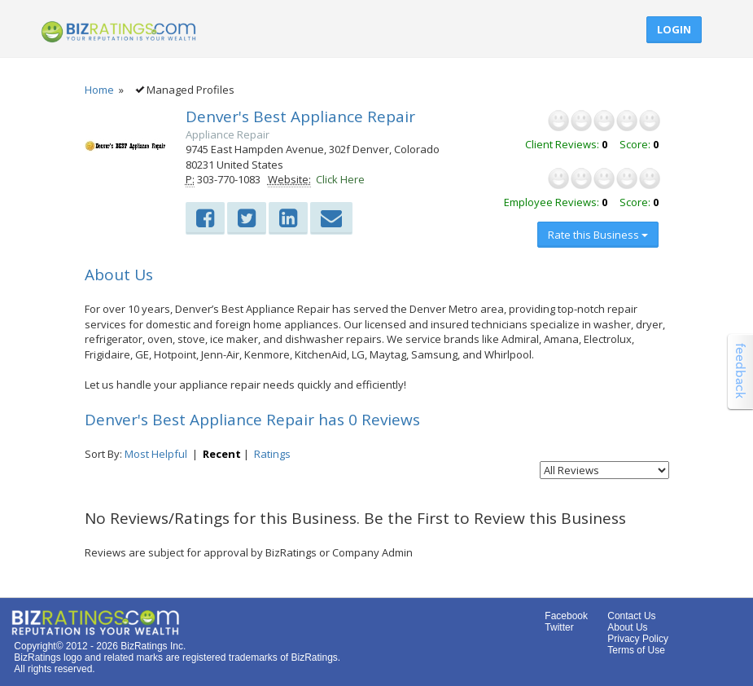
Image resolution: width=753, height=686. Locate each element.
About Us (627, 627)
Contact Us (631, 616)
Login (674, 29)
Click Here (340, 179)
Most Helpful (156, 453)
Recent (222, 453)
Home (99, 89)
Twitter (559, 627)
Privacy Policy (637, 638)
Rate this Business (598, 234)
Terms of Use (636, 650)
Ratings (272, 453)
